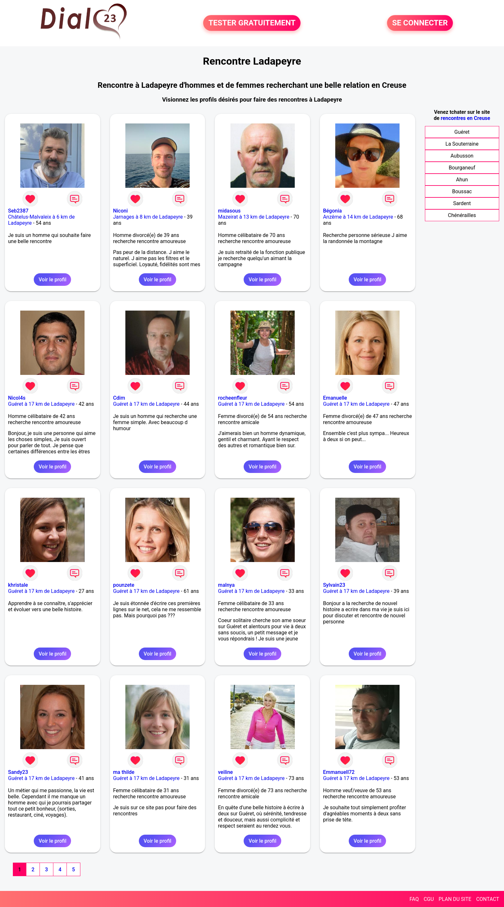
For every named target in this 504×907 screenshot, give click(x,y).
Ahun (462, 180)
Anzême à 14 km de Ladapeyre (358, 217)
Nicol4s (16, 398)
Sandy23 (18, 772)
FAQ (414, 899)
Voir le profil (52, 280)
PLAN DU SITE (455, 899)
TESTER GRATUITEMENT (251, 23)
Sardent (462, 203)
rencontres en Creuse (465, 118)
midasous (229, 211)
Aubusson (461, 156)
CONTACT (487, 899)
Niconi (120, 211)
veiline (225, 772)
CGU (429, 899)
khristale (18, 585)
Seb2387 (18, 211)
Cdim (119, 398)
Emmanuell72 (339, 772)
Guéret (462, 132)
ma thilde (124, 772)
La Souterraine (462, 144)
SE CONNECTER (420, 23)
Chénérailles (462, 215)
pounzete (123, 585)
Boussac (462, 191)
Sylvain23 (334, 585)
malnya (226, 585)
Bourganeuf (462, 168)
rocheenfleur (232, 398)
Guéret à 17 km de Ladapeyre (41, 404)
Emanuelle (335, 398)
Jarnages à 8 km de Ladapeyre (148, 217)
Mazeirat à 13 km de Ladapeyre (253, 217)
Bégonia (332, 211)
